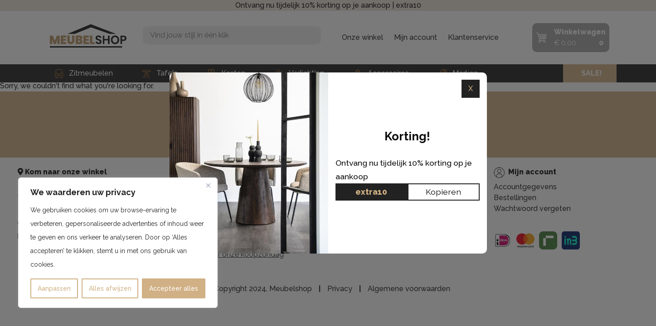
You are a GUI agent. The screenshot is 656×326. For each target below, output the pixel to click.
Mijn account (415, 37)
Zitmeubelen (83, 73)
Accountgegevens (525, 186)
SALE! (591, 73)
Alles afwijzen (110, 288)
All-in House (355, 210)
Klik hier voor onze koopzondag (231, 254)
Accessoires (381, 73)
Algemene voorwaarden (409, 288)
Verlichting (299, 73)
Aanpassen (54, 288)
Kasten (226, 73)
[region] (118, 242)
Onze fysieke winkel (369, 200)
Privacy (347, 221)
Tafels (160, 73)
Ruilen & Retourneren (371, 232)
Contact (348, 243)
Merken (458, 73)
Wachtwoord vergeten (532, 208)
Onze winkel (362, 37)
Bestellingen (515, 197)
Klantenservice (473, 37)
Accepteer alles (173, 288)
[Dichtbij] (208, 185)
